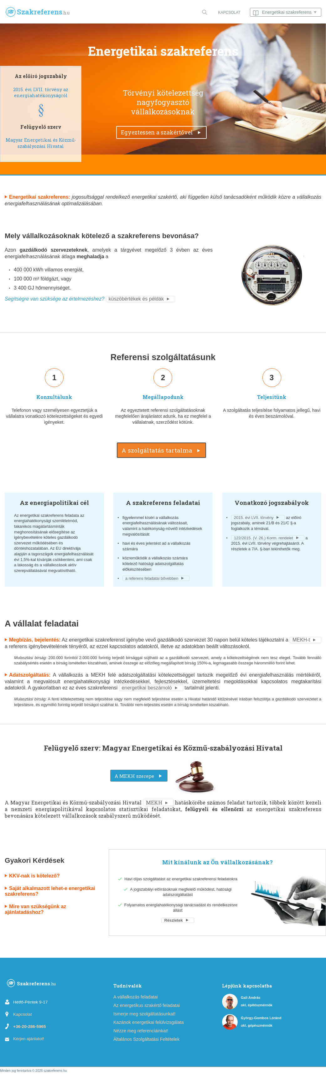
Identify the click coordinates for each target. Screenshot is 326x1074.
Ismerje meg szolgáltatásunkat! (144, 1013)
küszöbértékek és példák (136, 298)
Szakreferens (31, 984)
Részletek (173, 920)
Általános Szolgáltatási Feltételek (146, 1039)
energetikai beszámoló (147, 687)
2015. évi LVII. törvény (253, 517)
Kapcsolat (22, 1014)
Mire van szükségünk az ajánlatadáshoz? (35, 909)
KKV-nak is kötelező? (34, 875)
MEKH (154, 802)
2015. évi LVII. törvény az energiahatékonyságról (40, 92)
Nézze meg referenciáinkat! (140, 1030)
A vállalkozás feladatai (135, 996)
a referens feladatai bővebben (151, 578)
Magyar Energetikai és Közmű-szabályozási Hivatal (41, 143)
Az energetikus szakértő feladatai (146, 1005)
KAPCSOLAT (229, 12)
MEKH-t (301, 639)
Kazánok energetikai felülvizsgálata (148, 1022)
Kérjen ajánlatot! (28, 1038)
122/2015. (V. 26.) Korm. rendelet (263, 538)
